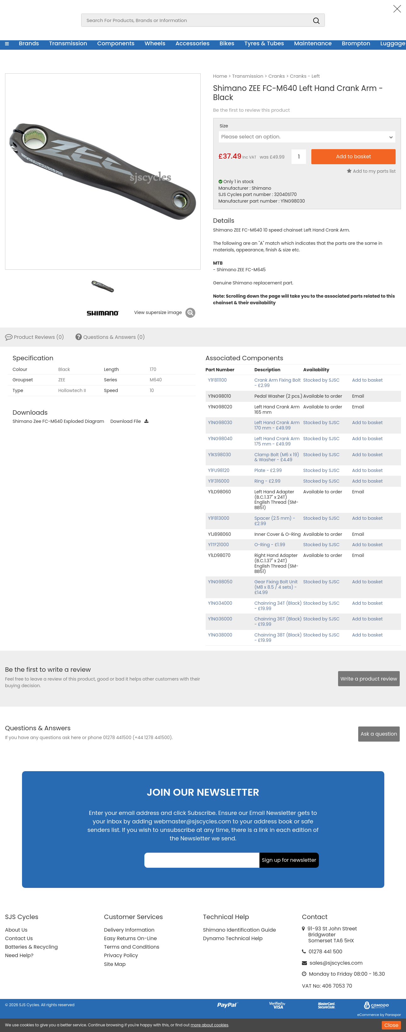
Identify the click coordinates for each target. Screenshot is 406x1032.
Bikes (227, 43)
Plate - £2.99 (268, 470)
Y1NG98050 (220, 582)
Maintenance (313, 43)
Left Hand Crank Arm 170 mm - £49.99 (277, 425)
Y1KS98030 (219, 455)
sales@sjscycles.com (336, 963)
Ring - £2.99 (267, 481)
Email (358, 396)
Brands (29, 43)
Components (116, 43)
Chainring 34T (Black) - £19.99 (278, 606)
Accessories (192, 43)
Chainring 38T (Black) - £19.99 (278, 637)
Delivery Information (129, 930)
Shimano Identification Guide (239, 930)
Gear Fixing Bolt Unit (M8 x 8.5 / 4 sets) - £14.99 (276, 587)
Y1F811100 (217, 380)
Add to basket (367, 380)
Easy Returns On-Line (130, 938)
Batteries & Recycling (31, 947)
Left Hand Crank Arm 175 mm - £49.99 (277, 441)
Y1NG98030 (220, 422)
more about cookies (209, 1025)
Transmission (68, 43)
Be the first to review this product (251, 110)
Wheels (155, 43)
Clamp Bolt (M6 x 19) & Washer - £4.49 (276, 457)
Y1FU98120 (219, 470)
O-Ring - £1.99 (269, 544)
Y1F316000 (219, 481)
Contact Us (19, 938)
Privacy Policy (121, 955)
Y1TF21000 (218, 544)
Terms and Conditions (131, 947)
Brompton (356, 43)
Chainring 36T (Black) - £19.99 (278, 621)
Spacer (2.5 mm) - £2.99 (274, 521)
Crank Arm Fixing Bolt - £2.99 (277, 383)
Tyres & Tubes (264, 43)
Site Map (115, 964)
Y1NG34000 (220, 603)
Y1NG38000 (220, 635)
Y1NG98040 (220, 438)
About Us (16, 930)
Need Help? (19, 955)
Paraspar (393, 1014)
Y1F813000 (219, 518)
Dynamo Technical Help (233, 938)
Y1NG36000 (220, 619)
